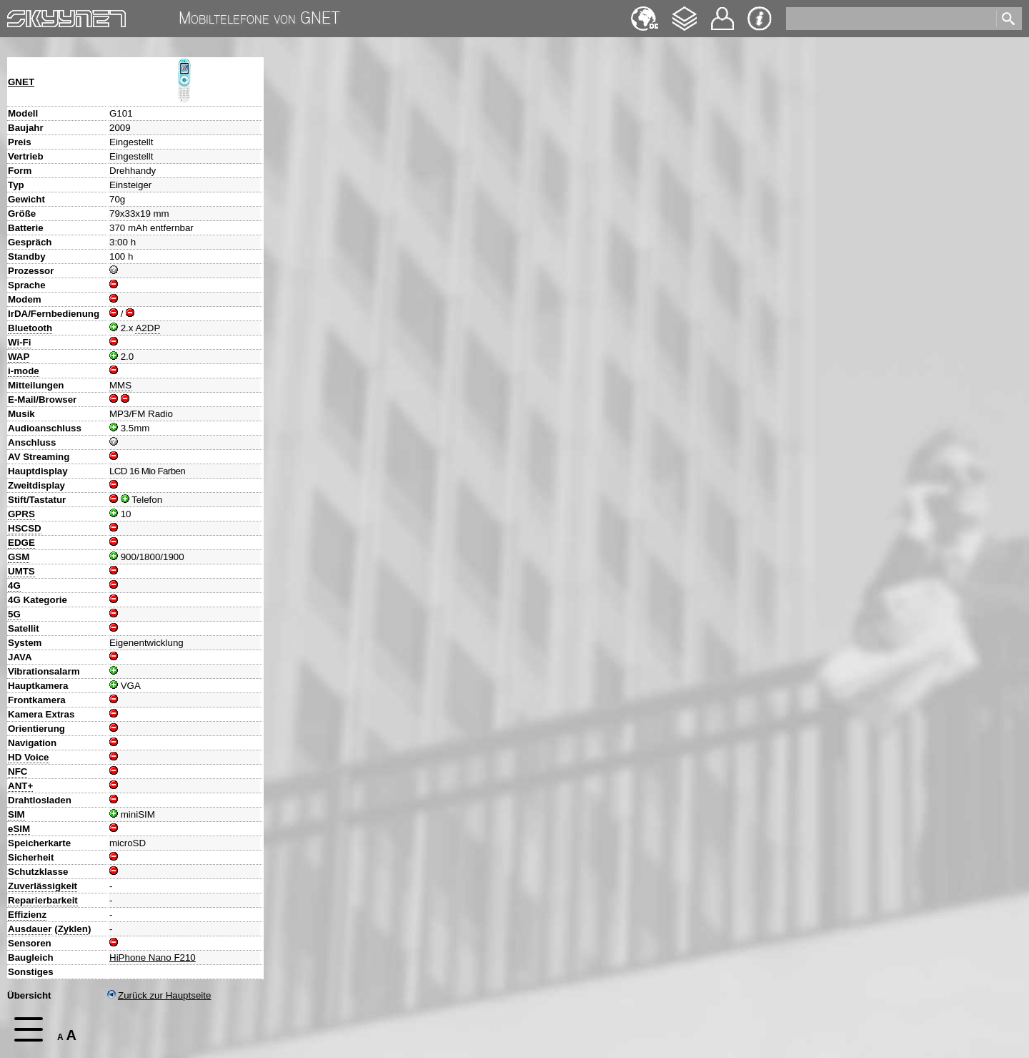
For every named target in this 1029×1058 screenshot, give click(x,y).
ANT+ (20, 785)
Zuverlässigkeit (42, 886)
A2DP (147, 328)
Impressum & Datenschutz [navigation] (759, 18)
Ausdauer (29, 929)
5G (14, 614)
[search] (890, 18)
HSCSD (24, 528)
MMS (120, 385)
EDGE (21, 542)
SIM (16, 814)
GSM (18, 557)
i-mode (23, 371)
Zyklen (73, 929)
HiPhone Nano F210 (152, 957)
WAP (18, 356)
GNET (21, 82)
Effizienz (27, 914)
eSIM (19, 828)
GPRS (21, 514)
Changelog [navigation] (684, 11)
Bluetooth (30, 328)
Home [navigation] (20, 15)
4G (14, 585)
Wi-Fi (19, 342)
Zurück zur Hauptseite (159, 995)
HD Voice (28, 757)
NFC (17, 771)
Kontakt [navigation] (722, 12)
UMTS (21, 571)
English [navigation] (644, 11)
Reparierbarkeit (43, 900)
